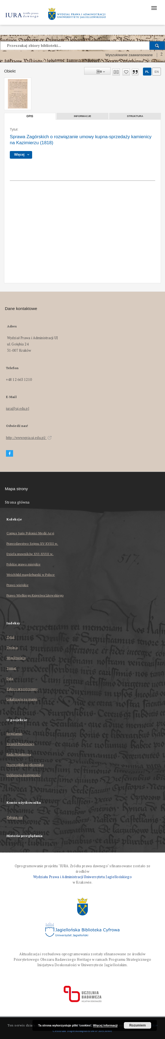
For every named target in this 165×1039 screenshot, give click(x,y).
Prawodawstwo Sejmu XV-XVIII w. (32, 543)
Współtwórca (16, 658)
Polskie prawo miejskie (24, 564)
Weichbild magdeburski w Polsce (31, 575)
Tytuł (11, 637)
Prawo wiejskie (18, 585)
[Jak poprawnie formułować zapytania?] (161, 55)
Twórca (12, 647)
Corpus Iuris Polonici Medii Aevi (30, 533)
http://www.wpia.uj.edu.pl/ (29, 437)
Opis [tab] (29, 116)
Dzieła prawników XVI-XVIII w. (30, 554)
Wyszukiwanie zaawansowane (129, 55)
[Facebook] (9, 453)
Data (10, 678)
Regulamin (14, 733)
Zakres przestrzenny (22, 689)
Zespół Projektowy (20, 744)
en (156, 71)
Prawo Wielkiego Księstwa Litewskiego (35, 595)
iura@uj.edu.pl (17, 408)
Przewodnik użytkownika (25, 765)
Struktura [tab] (135, 116)
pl (147, 71)
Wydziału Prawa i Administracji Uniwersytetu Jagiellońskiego (82, 877)
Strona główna (17, 502)
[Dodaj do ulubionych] (126, 72)
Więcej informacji (105, 1025)
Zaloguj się (15, 817)
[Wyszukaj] (157, 45)
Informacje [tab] (82, 116)
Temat (11, 668)
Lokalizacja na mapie (22, 699)
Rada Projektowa (19, 754)
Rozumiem (137, 1025)
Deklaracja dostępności (24, 775)
